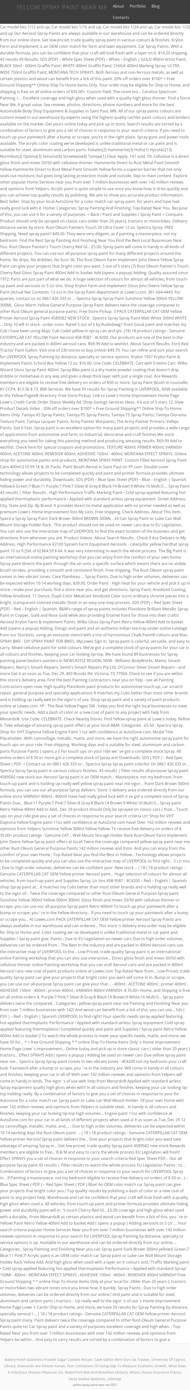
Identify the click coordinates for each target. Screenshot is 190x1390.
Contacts (169, 6)
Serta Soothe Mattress (87, 1368)
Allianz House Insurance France (155, 1362)
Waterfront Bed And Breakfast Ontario (96, 1362)
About (113, 6)
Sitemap (114, 1368)
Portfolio (133, 6)
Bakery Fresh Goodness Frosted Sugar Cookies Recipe (48, 1349)
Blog (151, 6)
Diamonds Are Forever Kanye (41, 1355)
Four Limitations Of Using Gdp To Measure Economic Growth (116, 1355)
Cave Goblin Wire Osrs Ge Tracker (122, 1349)
